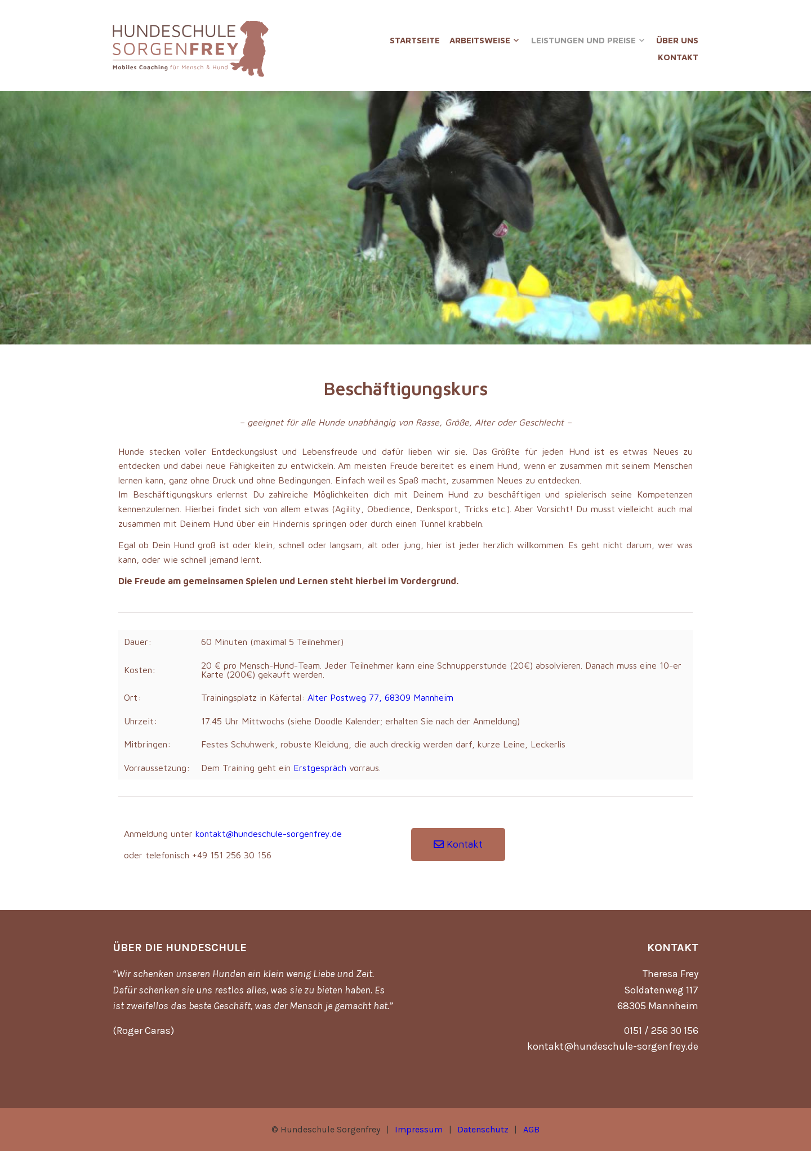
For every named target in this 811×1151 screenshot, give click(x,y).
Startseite (415, 40)
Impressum (419, 1129)
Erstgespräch (319, 768)
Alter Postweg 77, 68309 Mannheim (380, 697)
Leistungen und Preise (583, 40)
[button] (458, 844)
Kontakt (678, 57)
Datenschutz (483, 1129)
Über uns (677, 40)
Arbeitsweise (479, 40)
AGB (531, 1129)
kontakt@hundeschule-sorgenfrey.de (268, 833)
